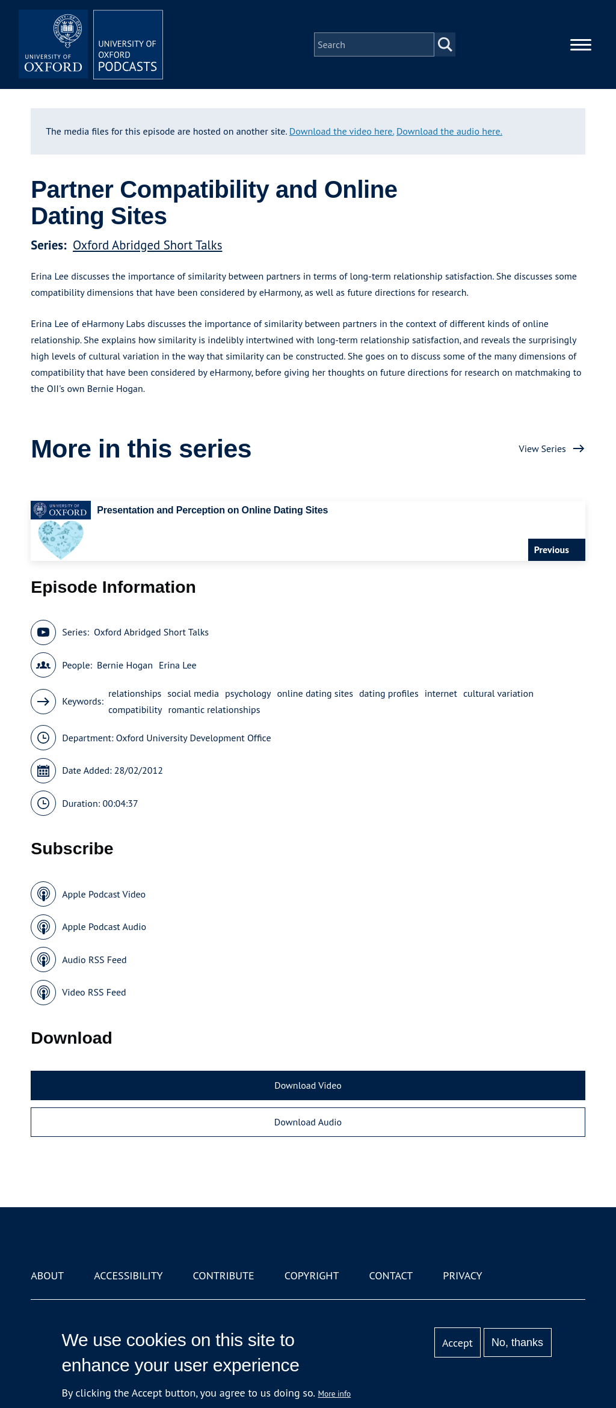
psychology (248, 693)
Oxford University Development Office (193, 738)
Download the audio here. (449, 131)
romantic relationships (214, 709)
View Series (542, 448)
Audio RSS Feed (94, 959)
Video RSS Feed (94, 992)
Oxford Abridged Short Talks (147, 245)
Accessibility (128, 1275)
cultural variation (498, 693)
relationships (134, 693)
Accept (457, 1343)
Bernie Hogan (125, 665)
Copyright (312, 1275)
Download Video (307, 1085)
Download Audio (308, 1122)
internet (441, 693)
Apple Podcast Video (104, 894)
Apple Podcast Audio (104, 926)
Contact (391, 1275)
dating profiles (389, 693)
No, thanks (517, 1342)
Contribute (223, 1275)
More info (334, 1393)
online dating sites (315, 693)
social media (193, 693)
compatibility (135, 709)
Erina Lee (178, 665)
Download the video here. (341, 131)
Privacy (462, 1275)
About (47, 1275)
